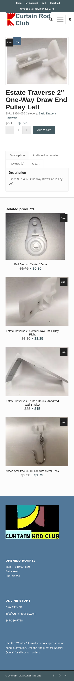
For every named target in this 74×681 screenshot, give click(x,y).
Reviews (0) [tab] (17, 163)
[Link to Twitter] (65, 675)
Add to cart (44, 130)
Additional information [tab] (46, 155)
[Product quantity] (18, 130)
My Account (31, 3)
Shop (19, 3)
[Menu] (58, 19)
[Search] (49, 19)
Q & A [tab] (35, 163)
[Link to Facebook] (54, 675)
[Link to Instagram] (60, 675)
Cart (44, 3)
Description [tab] (17, 155)
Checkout (55, 3)
